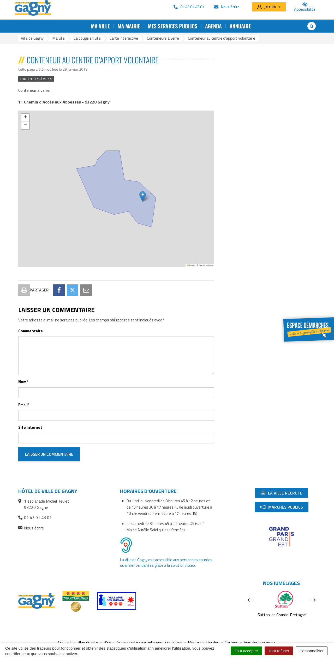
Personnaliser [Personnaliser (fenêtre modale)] (312, 651)
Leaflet (191, 265)
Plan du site (87, 642)
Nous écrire (31, 528)
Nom (23, 382)
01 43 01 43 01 (35, 517)
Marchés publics (284, 508)
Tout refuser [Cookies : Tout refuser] (279, 651)
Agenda (213, 26)
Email (23, 404)
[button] (142, 196)
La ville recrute (284, 494)
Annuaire (240, 26)
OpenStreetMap (206, 265)
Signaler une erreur (260, 642)
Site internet (30, 427)
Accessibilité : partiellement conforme (149, 642)
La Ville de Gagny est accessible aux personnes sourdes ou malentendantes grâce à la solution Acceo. (166, 562)
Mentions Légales (203, 642)
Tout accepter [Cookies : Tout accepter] (246, 651)
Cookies (231, 642)
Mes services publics (172, 26)
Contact (65, 642)
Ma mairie (129, 26)
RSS (107, 642)
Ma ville (100, 26)
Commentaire (30, 331)
